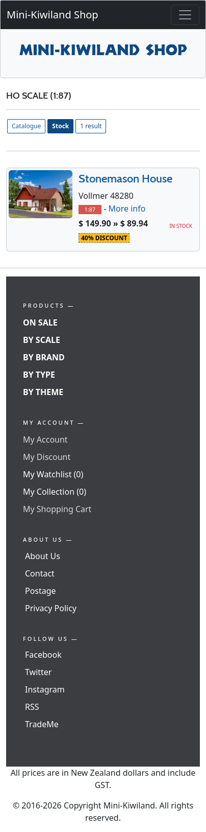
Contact (40, 573)
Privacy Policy (50, 608)
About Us (42, 556)
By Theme (43, 392)
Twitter (38, 672)
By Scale (41, 339)
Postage (40, 590)
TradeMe (42, 724)
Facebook (43, 654)
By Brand (44, 357)
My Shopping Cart (57, 509)
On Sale (40, 322)
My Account (45, 439)
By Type (39, 374)
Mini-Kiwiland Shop (52, 14)
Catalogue (26, 126)
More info (126, 208)
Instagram (45, 689)
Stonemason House (125, 179)
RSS (32, 706)
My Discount (46, 457)
